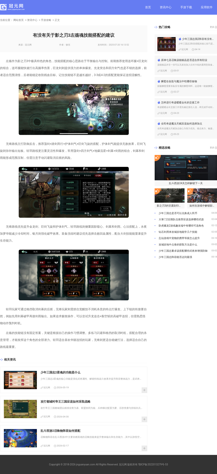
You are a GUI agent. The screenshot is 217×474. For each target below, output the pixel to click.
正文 (57, 20)
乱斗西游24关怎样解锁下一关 (186, 183)
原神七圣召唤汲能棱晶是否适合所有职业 (184, 60)
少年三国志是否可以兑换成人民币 (178, 213)
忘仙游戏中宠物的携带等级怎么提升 (179, 238)
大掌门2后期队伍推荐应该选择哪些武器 (181, 219)
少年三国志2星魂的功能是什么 (60, 372)
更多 (212, 27)
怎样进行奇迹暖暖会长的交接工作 (180, 102)
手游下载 (186, 7)
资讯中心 (166, 7)
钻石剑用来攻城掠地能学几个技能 (178, 231)
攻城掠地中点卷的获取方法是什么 (178, 244)
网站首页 (18, 20)
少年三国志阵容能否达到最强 (175, 257)
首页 (148, 7)
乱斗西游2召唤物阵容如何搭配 (60, 431)
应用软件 (207, 7)
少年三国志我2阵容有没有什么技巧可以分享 (198, 38)
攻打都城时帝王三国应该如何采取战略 (65, 401)
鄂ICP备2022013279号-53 (153, 464)
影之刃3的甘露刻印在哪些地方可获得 (171, 205)
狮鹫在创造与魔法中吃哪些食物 (179, 81)
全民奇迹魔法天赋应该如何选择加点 (181, 123)
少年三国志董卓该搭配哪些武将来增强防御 (183, 250)
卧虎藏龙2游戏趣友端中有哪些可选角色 (181, 225)
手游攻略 (46, 20)
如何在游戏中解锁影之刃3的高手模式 (203, 205)
